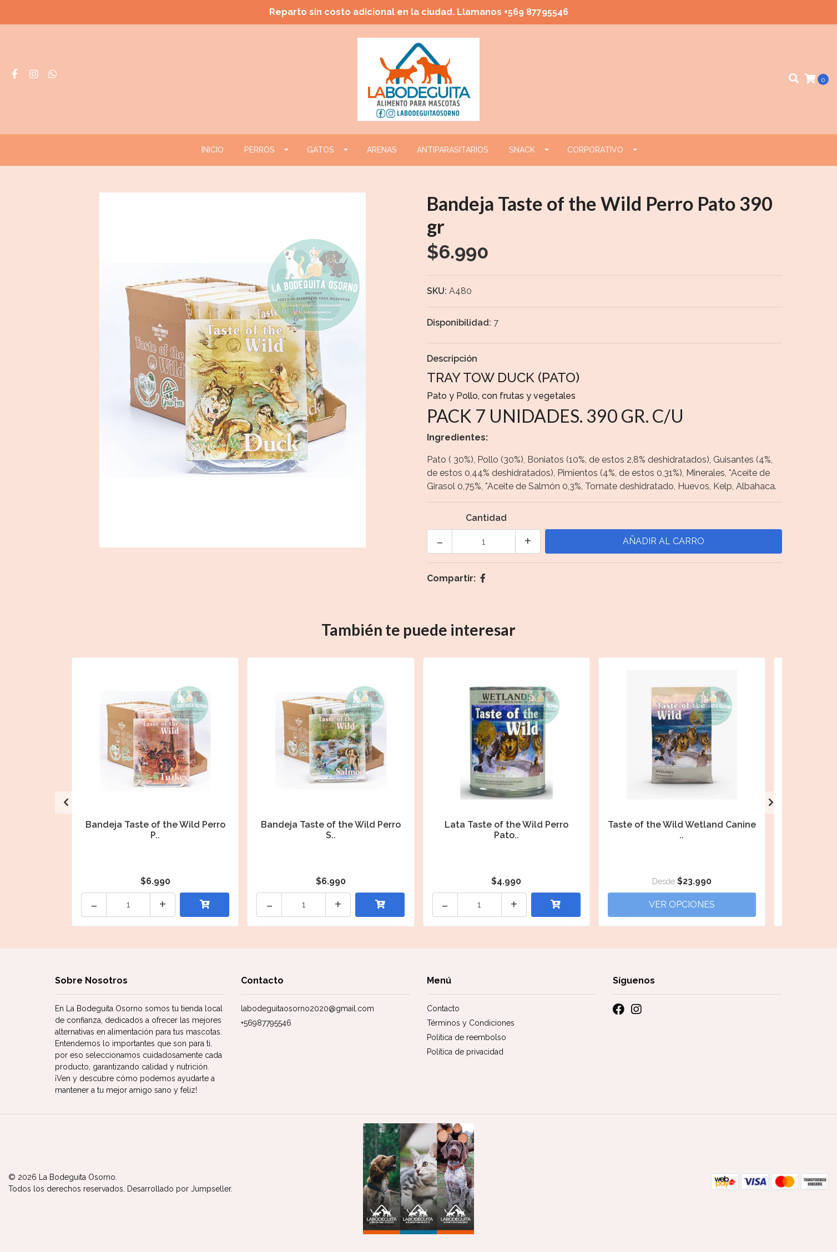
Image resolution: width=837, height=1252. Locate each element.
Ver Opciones (682, 904)
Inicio (212, 149)
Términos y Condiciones (471, 1022)
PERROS (259, 149)
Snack (522, 149)
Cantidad (486, 518)
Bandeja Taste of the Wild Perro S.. (331, 829)
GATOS (320, 149)
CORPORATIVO (595, 149)
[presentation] (66, 803)
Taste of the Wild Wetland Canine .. (682, 829)
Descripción (452, 358)
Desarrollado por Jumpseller (179, 1188)
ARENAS (382, 149)
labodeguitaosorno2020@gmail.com (307, 1008)
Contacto (443, 1008)
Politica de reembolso (466, 1037)
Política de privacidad (465, 1051)
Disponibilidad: (459, 322)
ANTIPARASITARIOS (452, 149)
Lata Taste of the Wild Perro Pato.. (506, 829)
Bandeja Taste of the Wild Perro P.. (155, 829)
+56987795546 (266, 1022)
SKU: (437, 291)
